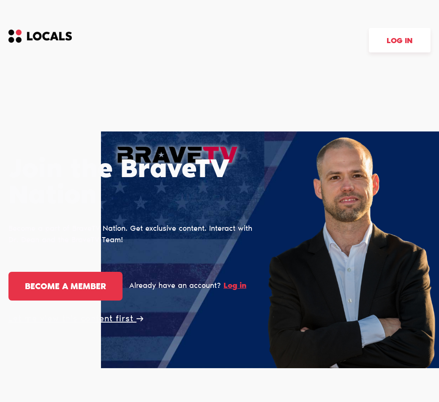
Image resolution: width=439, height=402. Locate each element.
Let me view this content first (75, 319)
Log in (400, 41)
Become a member (65, 287)
